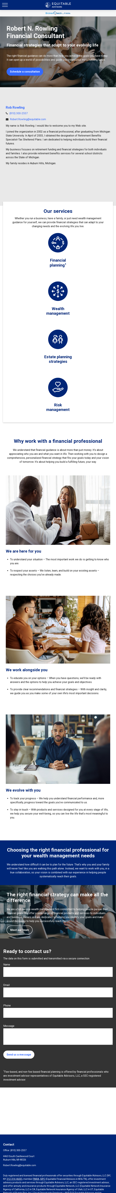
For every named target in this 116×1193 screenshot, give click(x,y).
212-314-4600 (14, 1179)
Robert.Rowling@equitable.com (28, 119)
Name (6, 964)
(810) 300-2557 (18, 113)
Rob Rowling (15, 107)
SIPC (42, 1179)
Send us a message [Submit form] (19, 1054)
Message (8, 1025)
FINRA (36, 1179)
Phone (7, 1005)
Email (6, 985)
